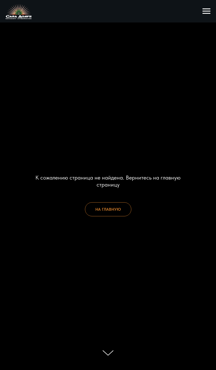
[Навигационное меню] (206, 11)
